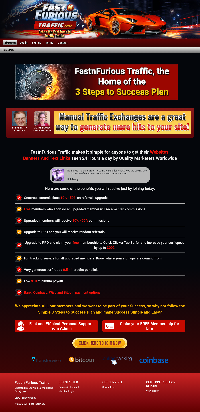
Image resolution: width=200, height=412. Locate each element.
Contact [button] (62, 42)
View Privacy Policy (25, 397)
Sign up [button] (36, 42)
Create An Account (69, 387)
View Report (153, 390)
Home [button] (10, 42)
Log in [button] (24, 42)
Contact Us (108, 387)
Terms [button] (49, 42)
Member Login (66, 391)
